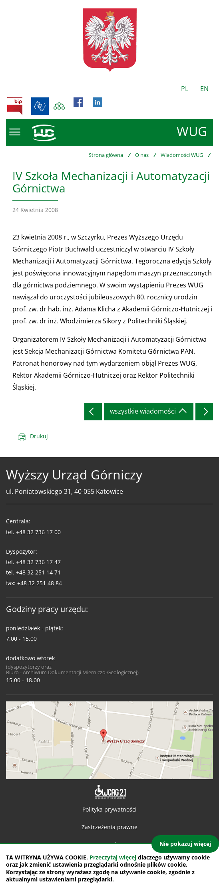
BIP (15, 106)
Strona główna (106, 154)
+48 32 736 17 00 (38, 532)
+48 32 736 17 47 (38, 562)
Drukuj (39, 436)
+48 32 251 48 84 (39, 583)
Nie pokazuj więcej (185, 843)
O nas (142, 154)
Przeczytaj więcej (113, 857)
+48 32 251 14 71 (38, 572)
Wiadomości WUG (182, 154)
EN (204, 88)
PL (184, 88)
